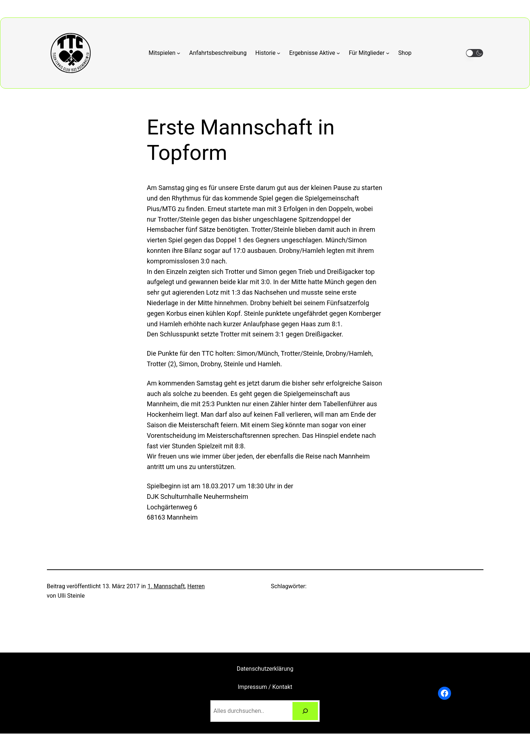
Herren (196, 586)
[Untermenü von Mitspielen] (165, 53)
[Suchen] (305, 711)
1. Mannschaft (165, 586)
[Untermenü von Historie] (267, 53)
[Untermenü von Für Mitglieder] (369, 53)
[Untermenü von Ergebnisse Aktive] (314, 53)
